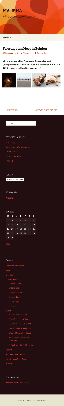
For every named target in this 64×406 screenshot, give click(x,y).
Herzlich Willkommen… (16, 265)
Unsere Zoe (14, 287)
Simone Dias (42, 53)
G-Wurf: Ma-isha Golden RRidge (22, 345)
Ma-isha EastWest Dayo (16, 359)
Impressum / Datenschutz (17, 354)
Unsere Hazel (14, 297)
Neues (8, 270)
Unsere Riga (14, 301)
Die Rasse (10, 274)
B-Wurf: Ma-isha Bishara (19, 319)
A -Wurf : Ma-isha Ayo (18, 314)
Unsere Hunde (12, 279)
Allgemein (27, 53)
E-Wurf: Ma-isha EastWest (20, 333)
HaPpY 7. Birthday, (14, 156)
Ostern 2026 (11, 151)
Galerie (9, 349)
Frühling (9, 160)
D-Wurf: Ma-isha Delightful (20, 328)
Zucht (8, 310)
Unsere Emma (15, 283)
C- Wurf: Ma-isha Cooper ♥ (20, 323)
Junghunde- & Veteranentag (18, 147)
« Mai (8, 244)
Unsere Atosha (15, 292)
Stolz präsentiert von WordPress (32, 400)
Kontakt (9, 363)
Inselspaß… (11, 110)
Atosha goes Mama (48, 110)
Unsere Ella (13, 306)
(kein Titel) (10, 142)
